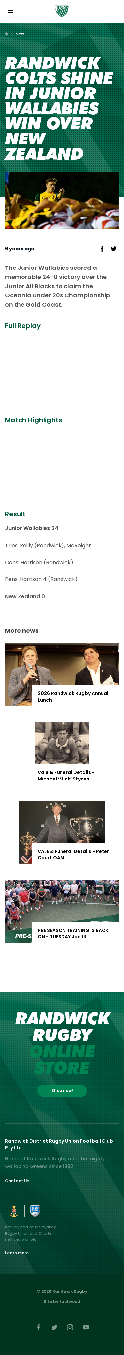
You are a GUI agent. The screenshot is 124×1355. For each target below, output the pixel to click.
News (20, 34)
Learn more (17, 1253)
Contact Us (17, 1181)
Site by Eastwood (62, 1301)
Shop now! (62, 1090)
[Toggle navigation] (10, 11)
